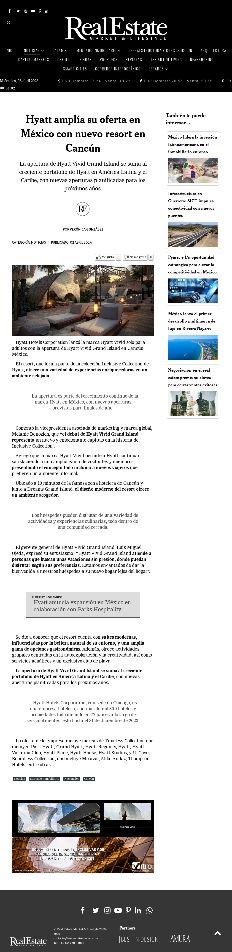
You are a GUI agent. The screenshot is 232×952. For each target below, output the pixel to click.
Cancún (89, 768)
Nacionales (71, 768)
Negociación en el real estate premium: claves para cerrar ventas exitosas (192, 367)
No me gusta (137, 246)
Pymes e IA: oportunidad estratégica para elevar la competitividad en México (192, 254)
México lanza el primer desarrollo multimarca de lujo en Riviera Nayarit (191, 311)
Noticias (38, 232)
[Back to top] (217, 923)
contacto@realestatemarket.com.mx (78, 928)
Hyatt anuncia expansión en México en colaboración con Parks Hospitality (82, 596)
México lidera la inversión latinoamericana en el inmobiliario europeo (192, 134)
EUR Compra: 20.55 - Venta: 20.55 (176, 71)
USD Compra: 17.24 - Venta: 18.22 (94, 71)
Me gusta (108, 246)
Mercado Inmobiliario (44, 768)
